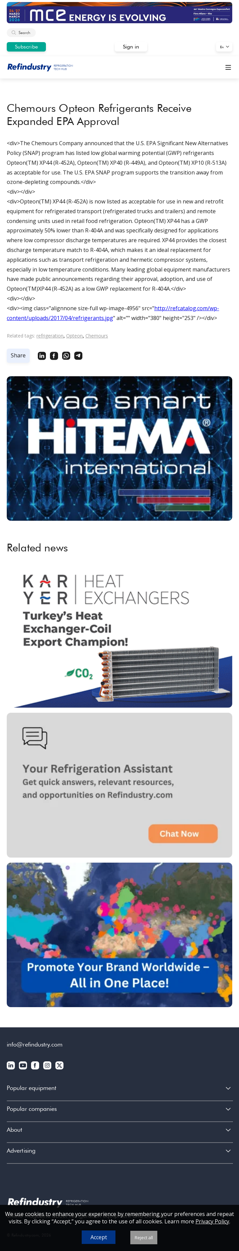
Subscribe (26, 46)
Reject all (144, 1237)
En (222, 47)
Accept (98, 1237)
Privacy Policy (212, 1221)
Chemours (96, 335)
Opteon (74, 335)
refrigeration (49, 335)
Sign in (131, 46)
